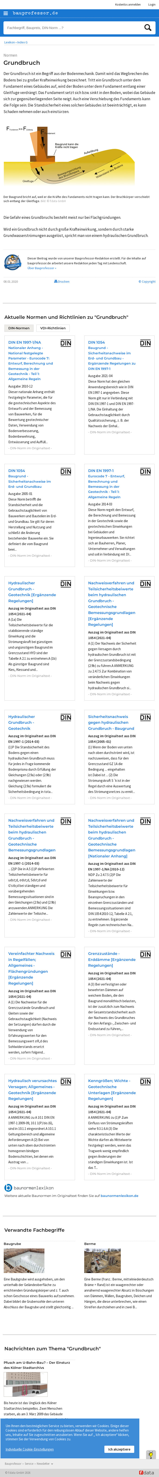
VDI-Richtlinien (53, 328)
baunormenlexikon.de (119, 1196)
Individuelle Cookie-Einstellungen (30, 1449)
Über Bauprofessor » (42, 268)
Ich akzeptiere (119, 1449)
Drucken (61, 281)
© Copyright (147, 281)
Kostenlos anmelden (128, 4)
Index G (22, 42)
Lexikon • (10, 42)
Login (152, 4)
